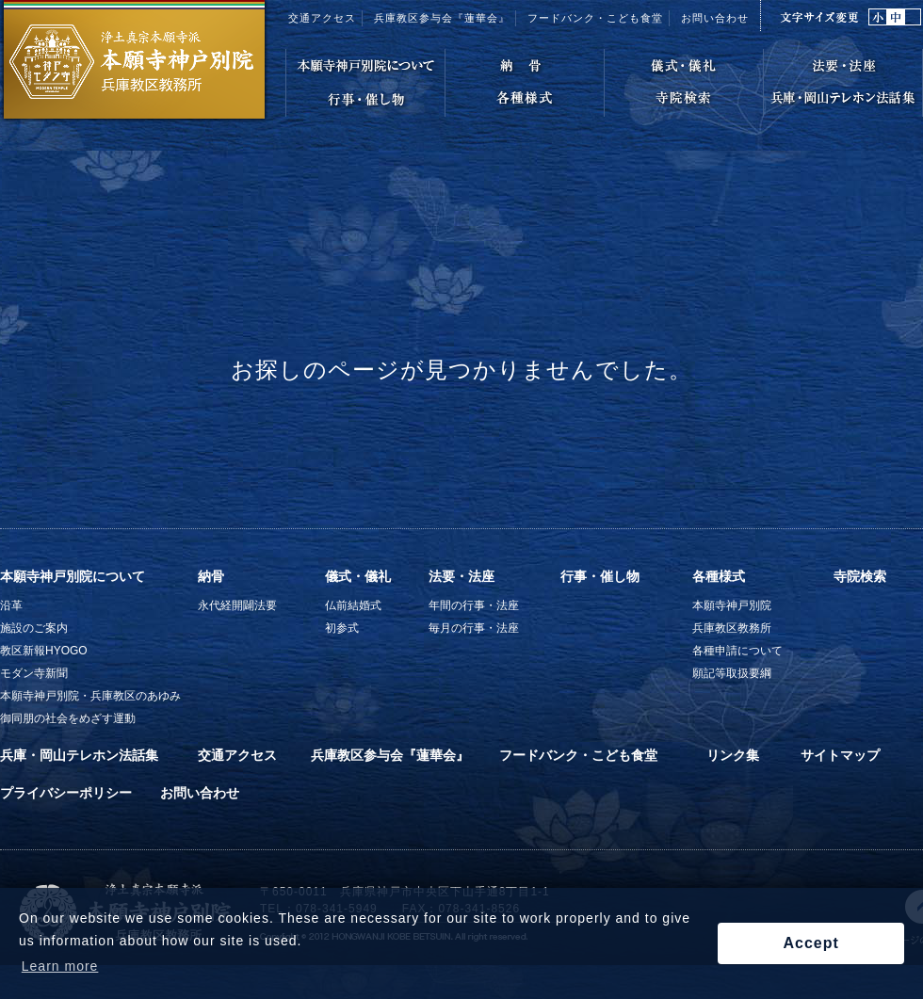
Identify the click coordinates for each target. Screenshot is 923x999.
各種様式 (718, 576)
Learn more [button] (60, 966)
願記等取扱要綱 (731, 673)
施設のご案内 (34, 628)
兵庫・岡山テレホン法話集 (79, 755)
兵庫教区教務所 (731, 628)
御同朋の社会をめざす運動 (68, 718)
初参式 (342, 628)
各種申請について (737, 650)
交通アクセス (322, 18)
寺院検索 (860, 576)
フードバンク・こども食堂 (578, 755)
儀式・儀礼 (358, 576)
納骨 (211, 576)
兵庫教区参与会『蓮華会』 (442, 18)
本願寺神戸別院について (72, 576)
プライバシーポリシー (66, 792)
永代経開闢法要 (237, 605)
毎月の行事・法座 (474, 628)
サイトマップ (840, 755)
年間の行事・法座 (474, 605)
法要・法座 (461, 576)
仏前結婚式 (353, 605)
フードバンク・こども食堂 (595, 18)
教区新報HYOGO (44, 650)
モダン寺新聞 (34, 673)
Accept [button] (810, 943)
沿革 (11, 605)
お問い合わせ (715, 18)
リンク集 (732, 755)
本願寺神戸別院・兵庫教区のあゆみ (90, 695)
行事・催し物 (600, 576)
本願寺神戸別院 (731, 605)
